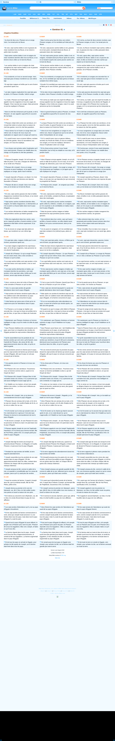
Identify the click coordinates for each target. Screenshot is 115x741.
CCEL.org (63, 555)
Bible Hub (57, 558)
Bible (4, 25)
